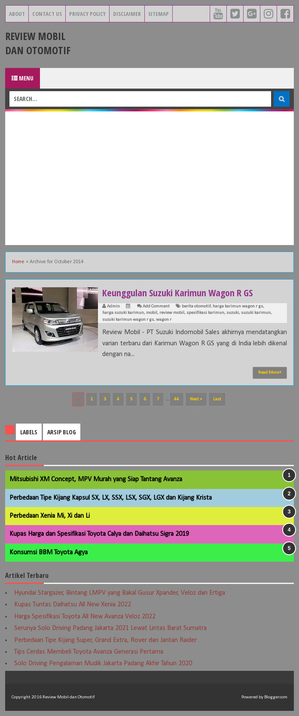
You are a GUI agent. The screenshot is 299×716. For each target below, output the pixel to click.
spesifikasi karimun (205, 312)
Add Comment (156, 306)
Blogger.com (275, 697)
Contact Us (47, 14)
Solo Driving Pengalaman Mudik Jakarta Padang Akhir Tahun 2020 (103, 663)
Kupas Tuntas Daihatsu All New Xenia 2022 (72, 604)
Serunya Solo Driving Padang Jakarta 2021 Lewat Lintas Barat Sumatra (110, 628)
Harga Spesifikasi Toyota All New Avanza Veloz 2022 (85, 616)
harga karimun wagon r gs (238, 306)
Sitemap (158, 14)
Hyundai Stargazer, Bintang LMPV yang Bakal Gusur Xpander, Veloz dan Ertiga (119, 593)
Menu (23, 78)
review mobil (171, 312)
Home (18, 261)
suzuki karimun (256, 312)
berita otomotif (196, 306)
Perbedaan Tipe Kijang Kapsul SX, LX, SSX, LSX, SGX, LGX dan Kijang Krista (110, 498)
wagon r (163, 319)
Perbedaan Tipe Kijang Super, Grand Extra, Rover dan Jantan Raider (105, 640)
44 (176, 399)
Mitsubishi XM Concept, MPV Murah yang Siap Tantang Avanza (95, 479)
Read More (269, 372)
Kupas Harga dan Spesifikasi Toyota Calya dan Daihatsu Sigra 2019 (99, 534)
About (17, 14)
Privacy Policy (87, 14)
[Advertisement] (149, 178)
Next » (196, 399)
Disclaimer (127, 14)
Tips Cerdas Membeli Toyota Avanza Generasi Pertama (88, 651)
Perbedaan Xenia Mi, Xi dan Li (49, 516)
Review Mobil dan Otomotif (37, 43)
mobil (151, 312)
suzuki (232, 312)
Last (217, 399)
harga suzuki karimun (123, 312)
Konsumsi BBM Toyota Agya (48, 552)
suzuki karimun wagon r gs (128, 319)
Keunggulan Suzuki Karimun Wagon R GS (177, 292)
